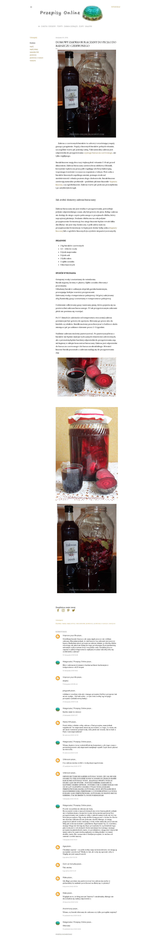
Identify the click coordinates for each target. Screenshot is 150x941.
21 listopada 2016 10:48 (70, 702)
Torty (60, 26)
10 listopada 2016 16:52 (70, 670)
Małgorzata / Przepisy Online (74, 662)
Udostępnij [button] (33, 37)
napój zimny (34, 49)
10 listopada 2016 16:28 (70, 655)
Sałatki (88, 26)
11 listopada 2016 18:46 (70, 684)
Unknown (67, 759)
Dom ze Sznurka (69, 864)
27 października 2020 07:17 (72, 766)
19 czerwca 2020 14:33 (70, 753)
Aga (64, 846)
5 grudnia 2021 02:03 (70, 857)
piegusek (66, 691)
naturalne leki (34, 52)
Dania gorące (71, 26)
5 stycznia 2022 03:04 (70, 886)
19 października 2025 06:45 (72, 915)
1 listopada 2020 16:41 (70, 840)
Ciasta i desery (48, 26)
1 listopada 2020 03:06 (70, 799)
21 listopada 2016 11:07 (70, 715)
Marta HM (67, 722)
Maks (65, 877)
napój (32, 46)
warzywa (33, 60)
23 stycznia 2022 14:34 (70, 902)
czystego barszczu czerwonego (98, 153)
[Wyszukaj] (115, 7)
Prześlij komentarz (64, 934)
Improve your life (70, 635)
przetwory (33, 55)
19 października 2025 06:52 (72, 929)
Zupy (81, 26)
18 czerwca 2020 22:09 (70, 735)
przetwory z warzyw (36, 58)
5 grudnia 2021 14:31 (69, 871)
